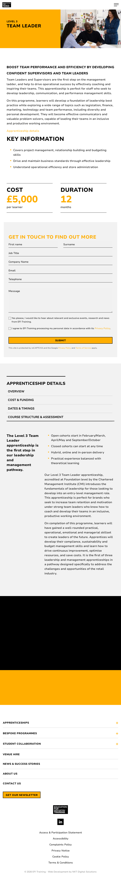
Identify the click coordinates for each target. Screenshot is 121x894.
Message (14, 291)
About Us (10, 773)
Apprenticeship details (23, 131)
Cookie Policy (60, 856)
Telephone (15, 279)
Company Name (19, 262)
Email (12, 270)
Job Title (14, 253)
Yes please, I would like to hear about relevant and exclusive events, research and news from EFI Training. (60, 320)
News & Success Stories (21, 764)
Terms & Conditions (60, 862)
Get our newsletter (22, 795)
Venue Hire (11, 754)
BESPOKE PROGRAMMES (20, 733)
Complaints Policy (60, 844)
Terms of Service (83, 348)
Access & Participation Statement (60, 832)
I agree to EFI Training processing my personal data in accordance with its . (61, 328)
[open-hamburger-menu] (116, 5)
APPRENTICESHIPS (16, 723)
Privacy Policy (102, 328)
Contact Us (12, 783)
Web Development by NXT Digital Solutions (72, 871)
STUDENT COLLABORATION (22, 744)
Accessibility (60, 838)
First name (15, 244)
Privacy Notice (61, 850)
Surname (69, 244)
